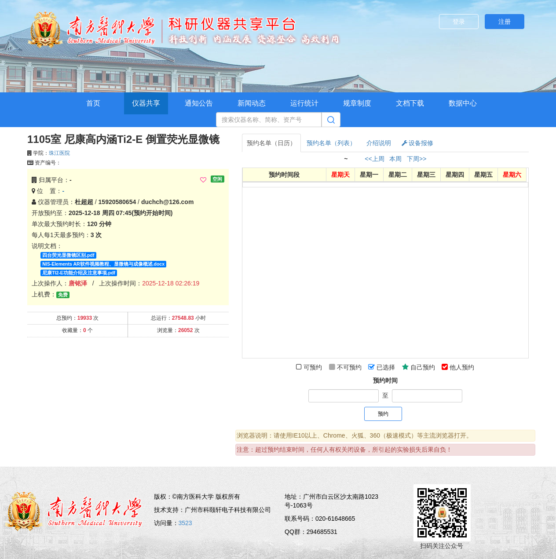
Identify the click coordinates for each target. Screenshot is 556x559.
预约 (383, 414)
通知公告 (199, 103)
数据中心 (463, 103)
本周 (395, 158)
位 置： (48, 190)
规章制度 (357, 103)
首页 (93, 103)
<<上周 (374, 158)
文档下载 (410, 103)
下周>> (416, 158)
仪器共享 (146, 103)
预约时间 (385, 380)
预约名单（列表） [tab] (331, 142)
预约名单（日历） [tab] (271, 142)
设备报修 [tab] (418, 142)
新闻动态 (252, 103)
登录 (459, 21)
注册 (504, 21)
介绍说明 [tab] (378, 142)
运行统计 (304, 103)
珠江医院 (59, 153)
